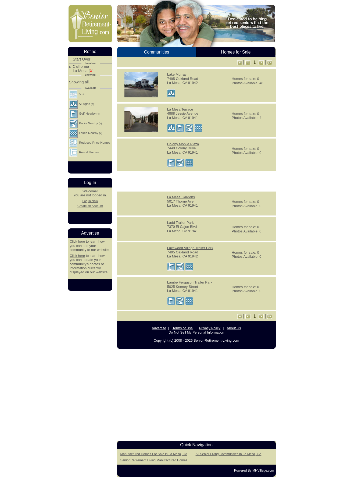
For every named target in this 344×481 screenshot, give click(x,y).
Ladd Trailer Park (180, 223)
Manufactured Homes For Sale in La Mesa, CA (153, 454)
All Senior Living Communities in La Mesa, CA (228, 454)
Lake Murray (177, 74)
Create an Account (90, 205)
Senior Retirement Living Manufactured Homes (153, 460)
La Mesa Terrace (180, 109)
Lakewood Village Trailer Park (190, 248)
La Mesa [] (83, 71)
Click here (77, 241)
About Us (234, 328)
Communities (156, 52)
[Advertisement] (196, 181)
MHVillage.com (263, 470)
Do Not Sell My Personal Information (196, 332)
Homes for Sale (235, 52)
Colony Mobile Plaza (183, 144)
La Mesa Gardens (181, 197)
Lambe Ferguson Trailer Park (189, 282)
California (81, 67)
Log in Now (90, 201)
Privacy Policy (210, 328)
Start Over (82, 59)
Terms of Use (183, 328)
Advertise (159, 328)
